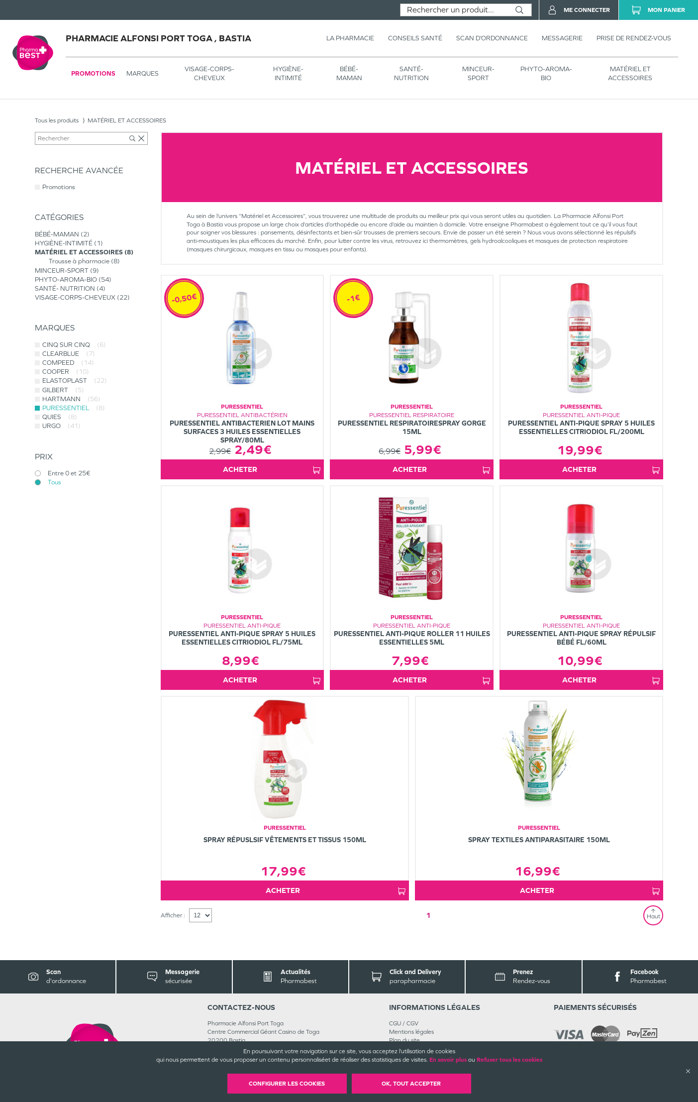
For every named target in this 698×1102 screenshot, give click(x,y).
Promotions (93, 73)
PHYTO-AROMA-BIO (546, 73)
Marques (142, 73)
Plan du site (404, 1040)
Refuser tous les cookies (509, 1059)
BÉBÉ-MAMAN (349, 73)
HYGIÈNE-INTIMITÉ (288, 73)
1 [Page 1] (428, 915)
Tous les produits (57, 120)
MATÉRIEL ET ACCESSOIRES (630, 73)
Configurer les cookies (287, 1083)
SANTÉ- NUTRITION (411, 73)
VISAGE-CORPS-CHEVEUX (209, 73)
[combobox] (453, 10)
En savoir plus (448, 1059)
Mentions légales (411, 1031)
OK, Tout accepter (411, 1083)
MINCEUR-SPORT (478, 73)
